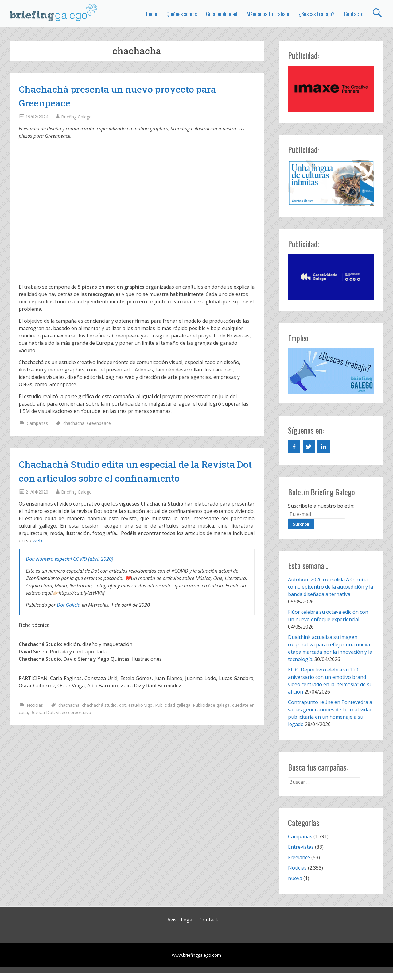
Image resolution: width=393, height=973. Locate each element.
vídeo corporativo (73, 712)
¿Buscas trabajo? (316, 14)
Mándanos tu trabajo (268, 14)
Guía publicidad (221, 14)
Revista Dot (42, 712)
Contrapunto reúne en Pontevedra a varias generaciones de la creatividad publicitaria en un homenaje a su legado (330, 713)
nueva (295, 878)
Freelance (299, 857)
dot (122, 705)
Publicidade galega (211, 705)
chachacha (73, 423)
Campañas (37, 423)
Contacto (354, 14)
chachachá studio (99, 705)
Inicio (151, 14)
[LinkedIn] (323, 446)
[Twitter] (309, 446)
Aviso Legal (180, 919)
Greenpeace (99, 423)
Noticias (35, 705)
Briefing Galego (76, 117)
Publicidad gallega (172, 705)
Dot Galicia (68, 605)
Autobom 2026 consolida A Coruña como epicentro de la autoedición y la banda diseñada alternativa (330, 587)
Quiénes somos (181, 14)
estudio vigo (140, 705)
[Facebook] (294, 446)
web (37, 540)
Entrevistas (301, 847)
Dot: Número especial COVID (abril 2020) (69, 559)
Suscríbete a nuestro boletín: (321, 505)
